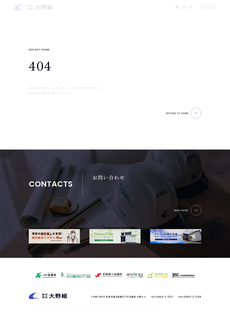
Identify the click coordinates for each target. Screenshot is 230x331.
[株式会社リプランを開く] (54, 236)
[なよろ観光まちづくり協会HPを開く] (76, 275)
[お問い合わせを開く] (181, 216)
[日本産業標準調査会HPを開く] (183, 275)
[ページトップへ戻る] (48, 299)
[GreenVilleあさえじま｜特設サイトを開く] (115, 236)
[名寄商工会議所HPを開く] (108, 275)
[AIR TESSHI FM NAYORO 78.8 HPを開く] (135, 275)
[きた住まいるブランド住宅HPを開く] (158, 275)
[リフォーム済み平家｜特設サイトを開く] (175, 236)
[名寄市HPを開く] (45, 275)
